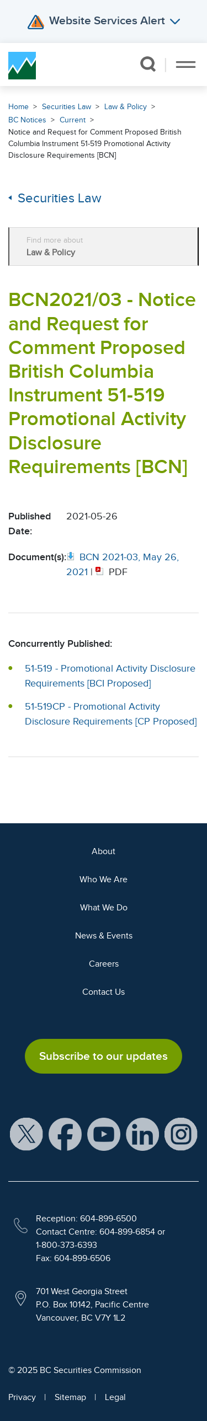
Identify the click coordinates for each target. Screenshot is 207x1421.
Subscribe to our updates (103, 1056)
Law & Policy (125, 107)
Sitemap (70, 1397)
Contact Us (103, 992)
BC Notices (27, 120)
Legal (115, 1397)
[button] (147, 64)
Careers (104, 964)
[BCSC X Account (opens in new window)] (26, 1133)
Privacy (22, 1397)
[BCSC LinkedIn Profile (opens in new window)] (142, 1133)
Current (73, 120)
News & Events (103, 936)
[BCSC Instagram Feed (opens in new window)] (181, 1133)
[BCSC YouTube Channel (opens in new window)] (103, 1133)
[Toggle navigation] (185, 64)
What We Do (104, 908)
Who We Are (103, 879)
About (103, 851)
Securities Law (66, 107)
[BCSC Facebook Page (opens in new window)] (65, 1133)
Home (18, 107)
